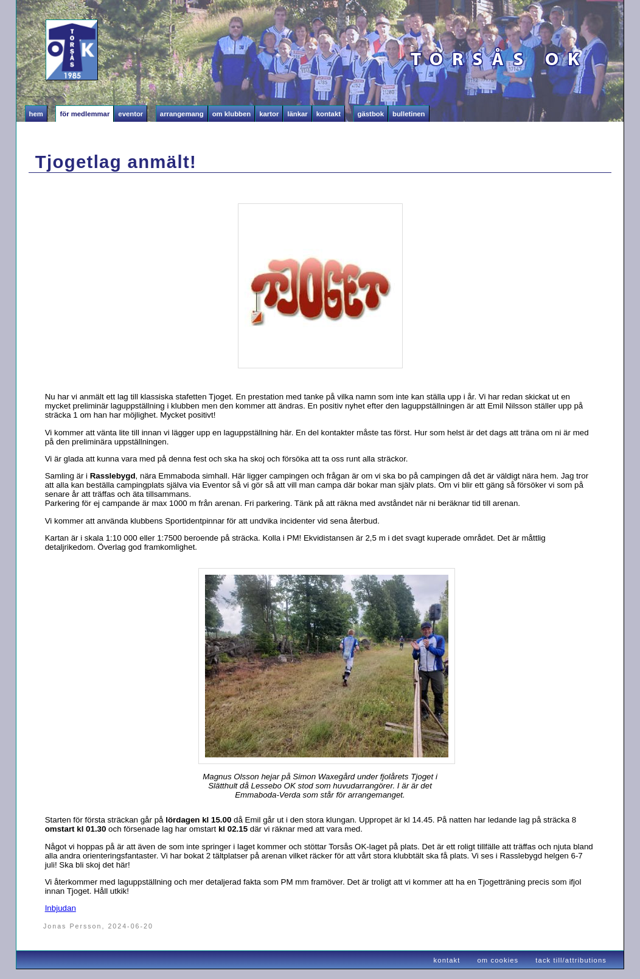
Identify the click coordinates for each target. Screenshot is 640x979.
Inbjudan (60, 908)
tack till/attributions (571, 960)
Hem (36, 114)
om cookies (498, 960)
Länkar (297, 114)
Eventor (130, 114)
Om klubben (231, 114)
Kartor (269, 114)
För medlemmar (85, 114)
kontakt (447, 960)
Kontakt (328, 114)
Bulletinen (408, 114)
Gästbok (371, 114)
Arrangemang (182, 114)
